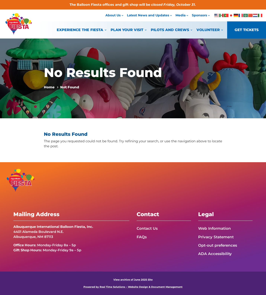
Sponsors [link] (199, 15)
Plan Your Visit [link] (127, 30)
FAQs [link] (142, 237)
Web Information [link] (214, 228)
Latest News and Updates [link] (148, 15)
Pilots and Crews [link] (170, 30)
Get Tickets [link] (247, 30)
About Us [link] (113, 15)
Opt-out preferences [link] (217, 245)
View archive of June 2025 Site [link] (133, 279)
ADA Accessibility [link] (215, 253)
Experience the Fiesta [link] (80, 30)
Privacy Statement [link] (216, 237)
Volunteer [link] (208, 30)
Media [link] (180, 15)
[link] (18, 33)
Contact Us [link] (147, 228)
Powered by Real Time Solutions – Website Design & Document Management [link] (133, 287)
